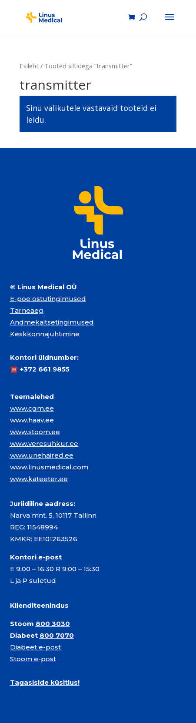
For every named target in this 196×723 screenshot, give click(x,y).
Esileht (29, 65)
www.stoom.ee (35, 432)
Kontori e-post (36, 557)
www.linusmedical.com (49, 467)
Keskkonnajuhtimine (45, 334)
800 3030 (53, 623)
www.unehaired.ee (41, 455)
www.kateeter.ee (39, 479)
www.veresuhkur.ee (44, 443)
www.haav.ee (32, 420)
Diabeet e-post (35, 647)
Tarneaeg (26, 310)
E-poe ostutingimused (48, 299)
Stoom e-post (33, 659)
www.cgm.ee (32, 408)
